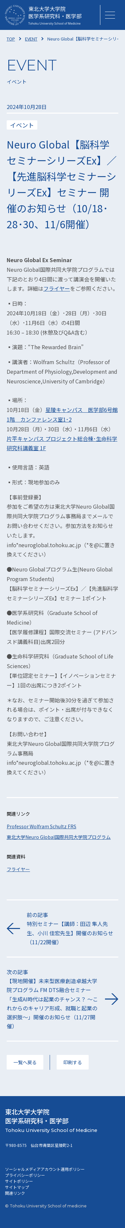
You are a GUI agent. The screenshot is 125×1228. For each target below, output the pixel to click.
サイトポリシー (19, 1181)
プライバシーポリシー (25, 1175)
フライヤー (56, 288)
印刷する (72, 1062)
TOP (11, 39)
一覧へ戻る (25, 1062)
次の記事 (52, 999)
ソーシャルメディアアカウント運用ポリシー (45, 1169)
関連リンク (15, 1193)
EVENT (31, 39)
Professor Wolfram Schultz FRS (41, 826)
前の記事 (72, 929)
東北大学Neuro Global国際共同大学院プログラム (59, 837)
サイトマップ (17, 1187)
